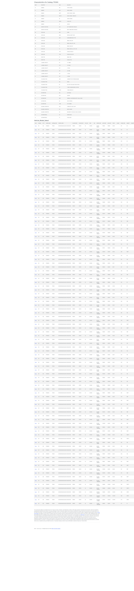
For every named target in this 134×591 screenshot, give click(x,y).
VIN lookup (82, 514)
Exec (36, 125)
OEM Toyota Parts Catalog (55, 528)
